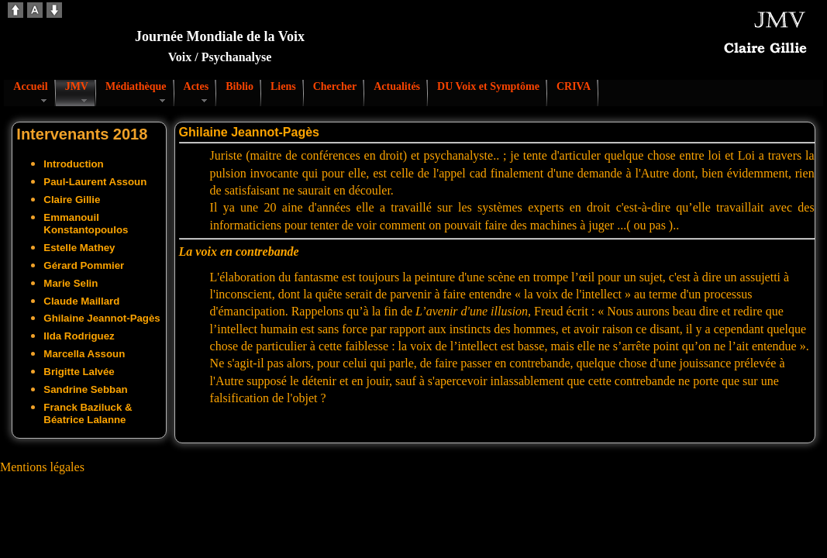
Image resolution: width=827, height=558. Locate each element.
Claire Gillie (71, 199)
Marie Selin (70, 283)
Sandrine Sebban (85, 389)
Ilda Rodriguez (78, 336)
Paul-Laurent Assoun (94, 182)
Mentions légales (42, 467)
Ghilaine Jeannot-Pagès (101, 318)
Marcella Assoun (84, 354)
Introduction (73, 164)
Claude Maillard (81, 301)
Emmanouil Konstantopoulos (85, 224)
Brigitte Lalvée (78, 371)
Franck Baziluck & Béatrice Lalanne (87, 413)
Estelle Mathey (79, 247)
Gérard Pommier (83, 265)
